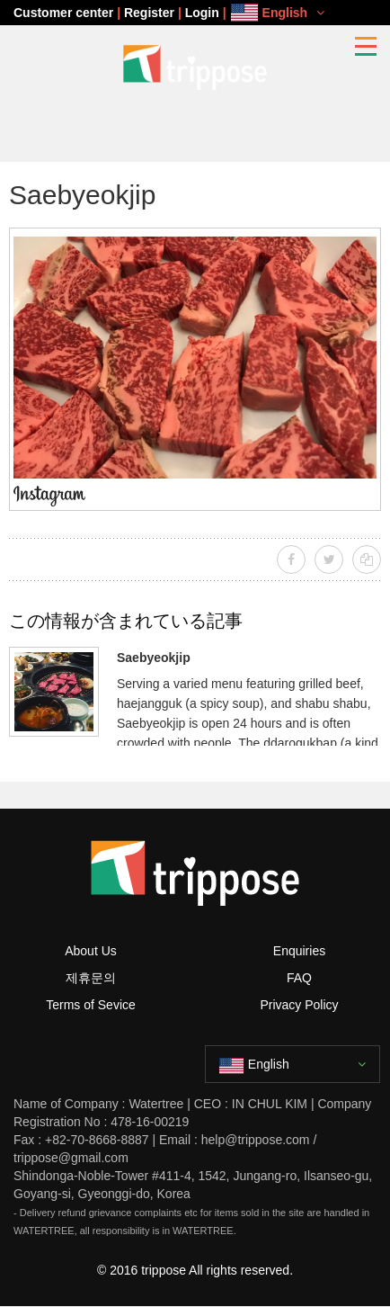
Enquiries (299, 951)
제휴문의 (91, 978)
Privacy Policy (299, 1005)
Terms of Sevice (91, 1005)
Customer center (63, 12)
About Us (91, 951)
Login (202, 12)
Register (149, 12)
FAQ (299, 978)
